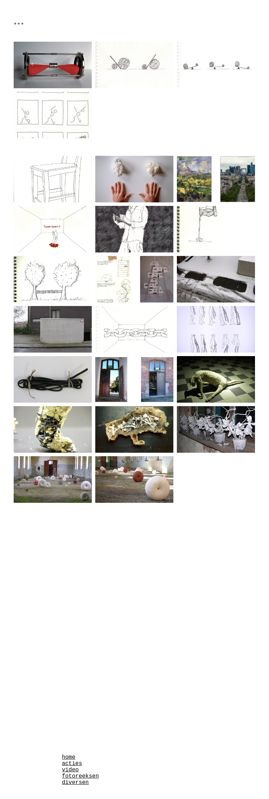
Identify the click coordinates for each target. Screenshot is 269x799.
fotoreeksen (80, 776)
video (70, 770)
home (68, 757)
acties (72, 763)
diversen (75, 782)
